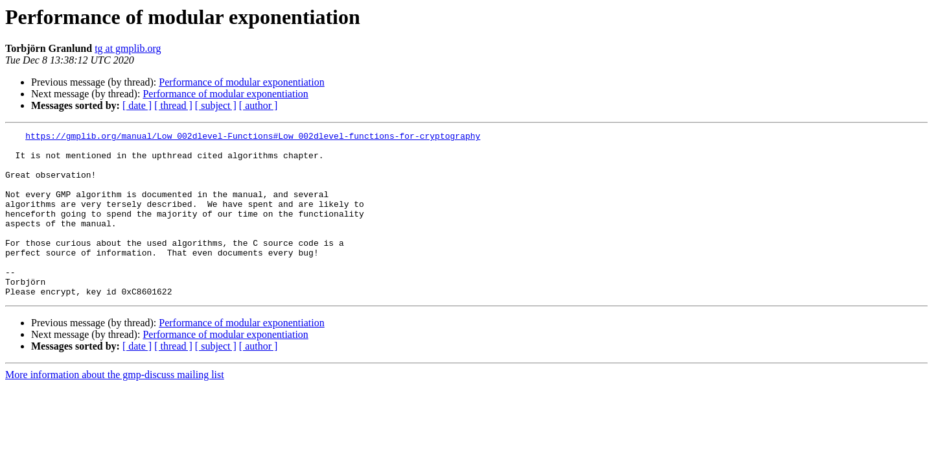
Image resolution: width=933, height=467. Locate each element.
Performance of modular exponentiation (241, 82)
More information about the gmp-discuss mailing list (114, 407)
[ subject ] (215, 105)
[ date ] (137, 105)
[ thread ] (173, 105)
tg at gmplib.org (128, 48)
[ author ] (258, 105)
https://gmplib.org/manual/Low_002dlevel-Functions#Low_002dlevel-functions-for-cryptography (252, 137)
